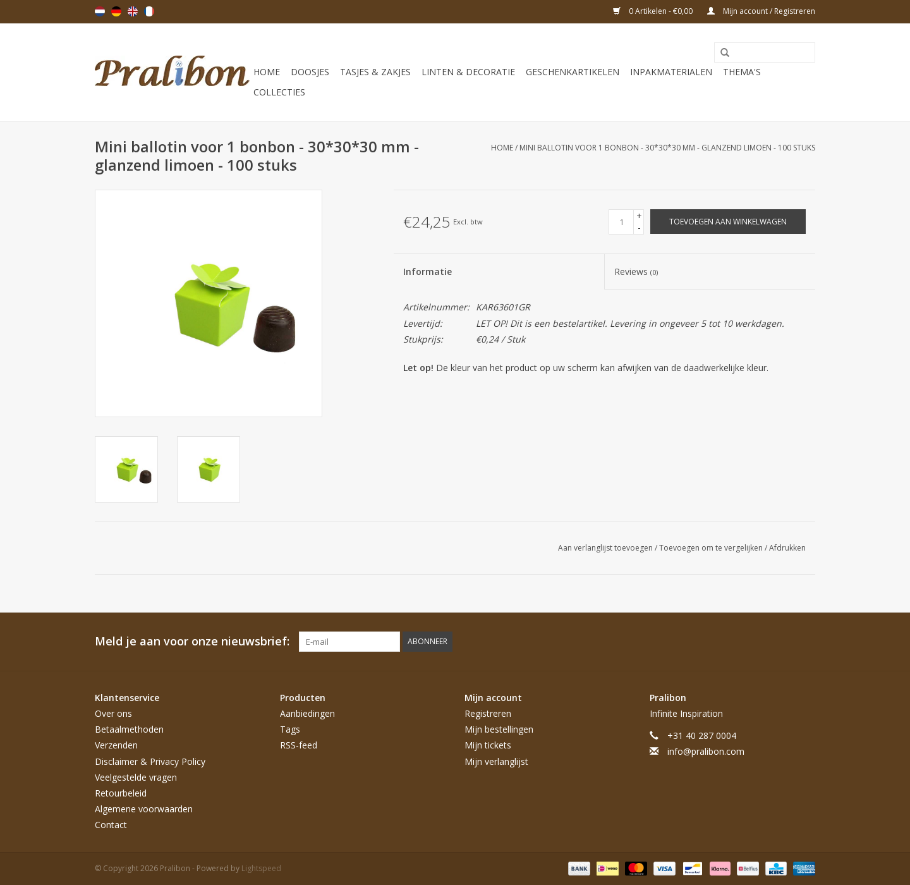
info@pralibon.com (705, 751)
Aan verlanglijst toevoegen (606, 547)
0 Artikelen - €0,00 (654, 11)
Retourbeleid (121, 793)
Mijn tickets (487, 745)
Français (149, 11)
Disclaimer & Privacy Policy (150, 761)
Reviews (636, 272)
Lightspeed (261, 868)
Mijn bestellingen (498, 729)
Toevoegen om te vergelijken (712, 547)
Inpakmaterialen (671, 72)
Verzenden (116, 745)
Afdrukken (787, 547)
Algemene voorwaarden (144, 809)
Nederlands (100, 11)
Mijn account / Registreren (761, 11)
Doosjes (310, 72)
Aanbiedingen (307, 713)
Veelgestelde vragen (136, 777)
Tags (290, 729)
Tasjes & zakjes (375, 72)
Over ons (113, 713)
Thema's (742, 72)
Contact (111, 825)
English (133, 11)
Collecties (279, 92)
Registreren (487, 713)
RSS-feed (298, 745)
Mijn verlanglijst (496, 761)
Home (266, 72)
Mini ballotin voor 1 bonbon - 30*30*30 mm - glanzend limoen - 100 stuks (667, 147)
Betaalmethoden (129, 729)
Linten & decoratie (468, 72)
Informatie (427, 272)
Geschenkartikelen (572, 72)
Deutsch (116, 11)
